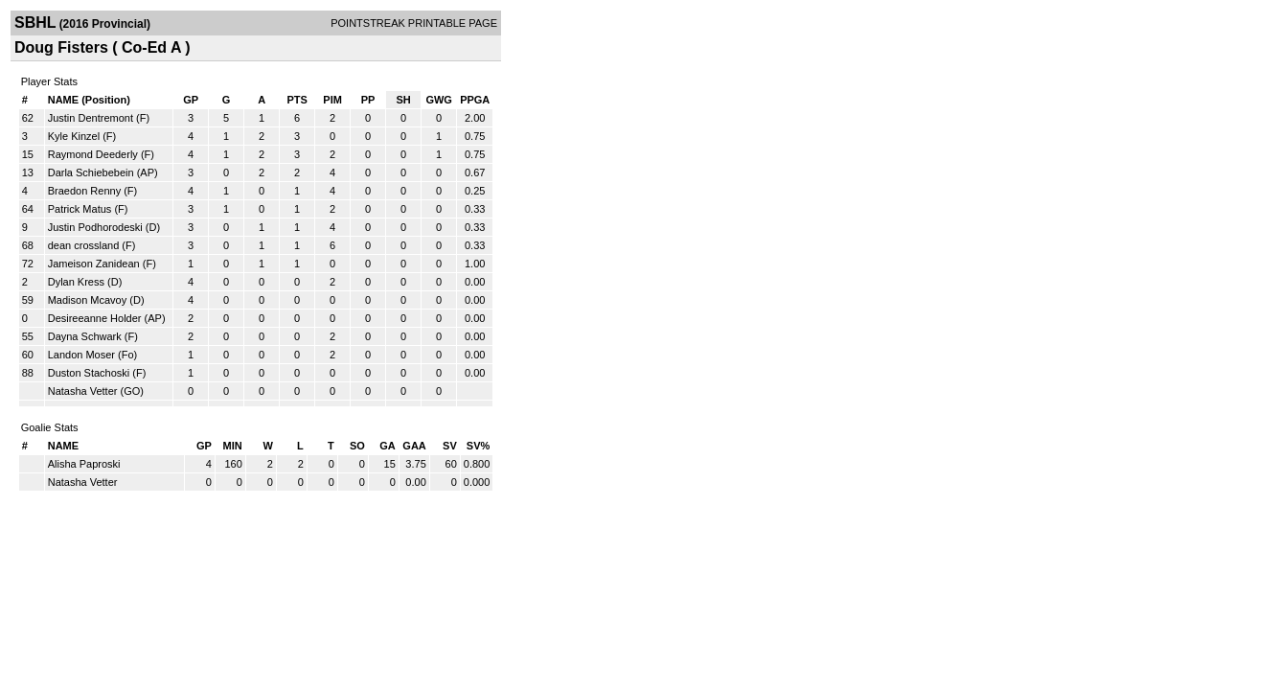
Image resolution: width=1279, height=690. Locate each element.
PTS (296, 99)
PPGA (475, 99)
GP (190, 99)
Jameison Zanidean (94, 263)
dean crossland (84, 245)
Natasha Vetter (83, 391)
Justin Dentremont (90, 118)
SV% (478, 445)
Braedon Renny (84, 190)
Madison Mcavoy (87, 300)
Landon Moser (81, 354)
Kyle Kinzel (74, 136)
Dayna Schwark (85, 336)
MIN (232, 445)
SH (403, 99)
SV (450, 445)
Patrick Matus (80, 209)
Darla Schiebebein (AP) (103, 172)
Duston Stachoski (89, 373)
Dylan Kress (76, 282)
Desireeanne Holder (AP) (107, 318)
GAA (413, 445)
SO (357, 445)
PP (368, 99)
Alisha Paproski (84, 464)
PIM (332, 99)
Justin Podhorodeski (95, 227)
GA (387, 445)
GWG (438, 99)
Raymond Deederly (93, 154)
